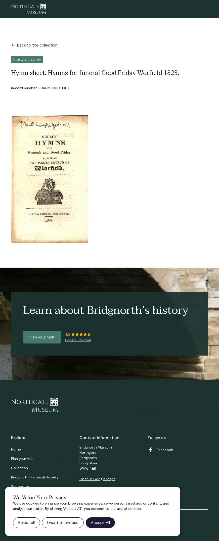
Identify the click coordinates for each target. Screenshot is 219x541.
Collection (19, 468)
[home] (28, 9)
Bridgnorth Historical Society (35, 477)
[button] (203, 9)
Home (16, 449)
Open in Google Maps (97, 479)
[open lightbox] (49, 179)
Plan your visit (42, 337)
